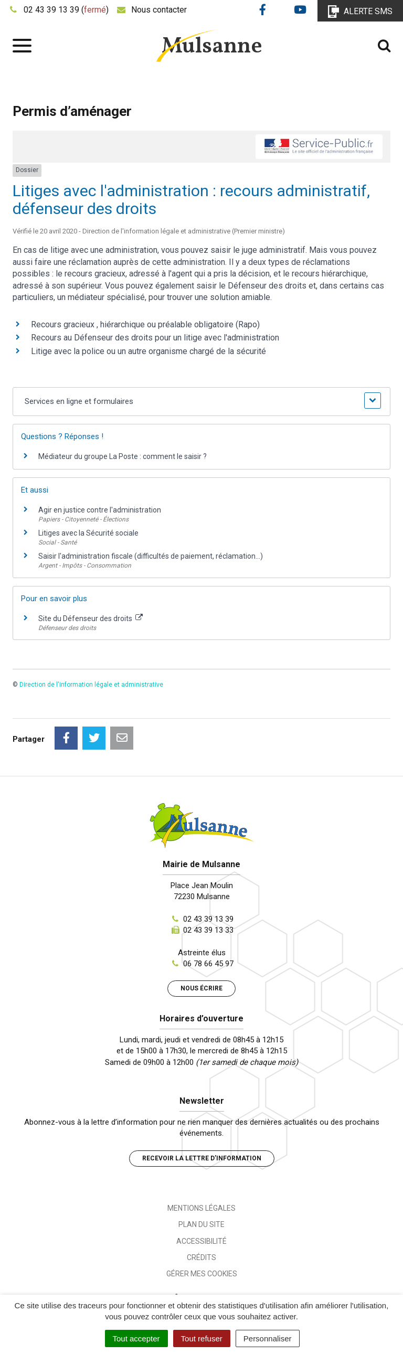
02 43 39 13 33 (208, 930)
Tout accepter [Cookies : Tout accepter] (136, 1338)
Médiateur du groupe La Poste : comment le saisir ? (122, 456)
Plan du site (201, 1224)
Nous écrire (201, 988)
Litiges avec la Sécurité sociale (88, 533)
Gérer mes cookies (201, 1273)
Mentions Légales (201, 1208)
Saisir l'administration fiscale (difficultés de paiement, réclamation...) (150, 556)
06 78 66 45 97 (208, 963)
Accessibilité (201, 1241)
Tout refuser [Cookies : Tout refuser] (201, 1338)
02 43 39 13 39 (208, 919)
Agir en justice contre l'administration (99, 510)
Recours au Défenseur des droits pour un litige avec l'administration (155, 338)
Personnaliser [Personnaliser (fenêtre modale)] (267, 1338)
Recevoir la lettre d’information (201, 1158)
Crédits (201, 1257)
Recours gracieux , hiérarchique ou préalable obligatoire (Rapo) (145, 324)
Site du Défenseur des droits (90, 618)
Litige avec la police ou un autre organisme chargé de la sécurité (148, 351)
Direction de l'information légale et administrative (91, 684)
